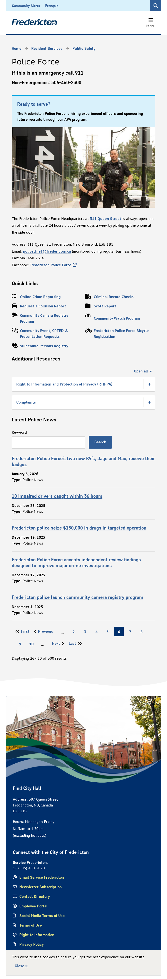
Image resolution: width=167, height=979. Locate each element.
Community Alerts (26, 6)
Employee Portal (33, 906)
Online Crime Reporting (40, 296)
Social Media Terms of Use (42, 915)
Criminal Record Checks (114, 296)
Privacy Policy (31, 944)
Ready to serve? (33, 104)
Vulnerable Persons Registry (44, 345)
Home (16, 48)
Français (51, 6)
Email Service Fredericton (41, 877)
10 (32, 643)
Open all (141, 371)
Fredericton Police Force (50, 264)
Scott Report (105, 305)
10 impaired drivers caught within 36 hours (57, 496)
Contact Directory (34, 896)
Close (19, 966)
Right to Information (36, 934)
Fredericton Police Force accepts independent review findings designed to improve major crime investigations (76, 562)
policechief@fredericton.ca (47, 251)
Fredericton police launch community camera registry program (77, 597)
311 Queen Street (105, 218)
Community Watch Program (117, 318)
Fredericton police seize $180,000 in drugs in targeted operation (79, 528)
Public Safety (83, 48)
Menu (150, 25)
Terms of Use (30, 925)
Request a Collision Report (43, 305)
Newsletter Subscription (40, 887)
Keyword (19, 432)
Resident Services (46, 48)
